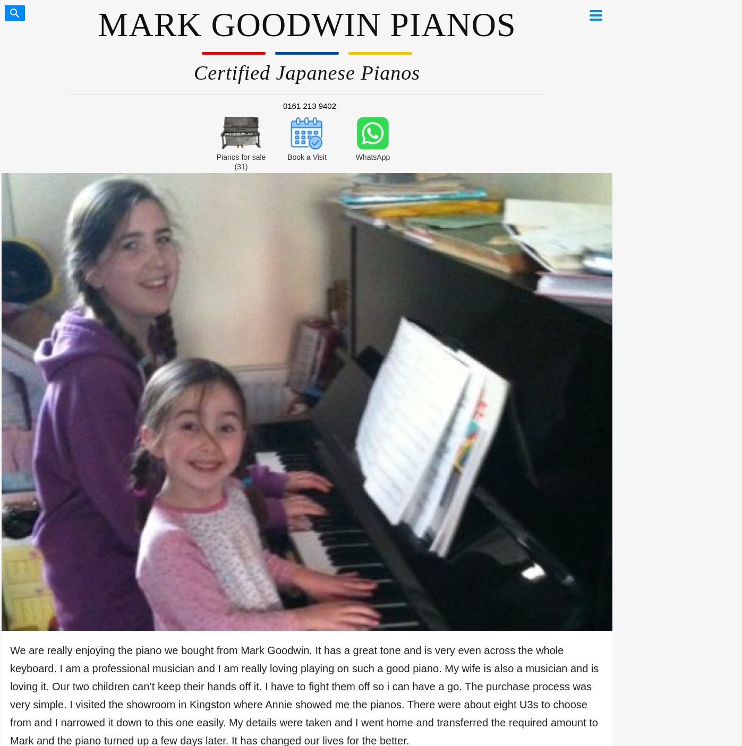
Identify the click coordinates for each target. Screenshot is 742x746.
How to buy (53, 436)
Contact (53, 487)
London (162, 438)
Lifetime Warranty (52, 474)
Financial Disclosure (174, 690)
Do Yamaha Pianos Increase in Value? (569, 463)
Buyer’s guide (264, 427)
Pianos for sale (53, 423)
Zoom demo (162, 462)
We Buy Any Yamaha (52, 605)
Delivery (53, 461)
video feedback (162, 333)
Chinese (264, 498)
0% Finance (53, 448)
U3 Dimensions (569, 486)
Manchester (163, 427)
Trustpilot (365, 427)
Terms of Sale (109, 690)
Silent (264, 451)
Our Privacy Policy (47, 690)
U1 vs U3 (264, 438)
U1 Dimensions (569, 498)
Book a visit (162, 451)
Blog (264, 486)
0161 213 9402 (309, 105)
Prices (264, 462)
